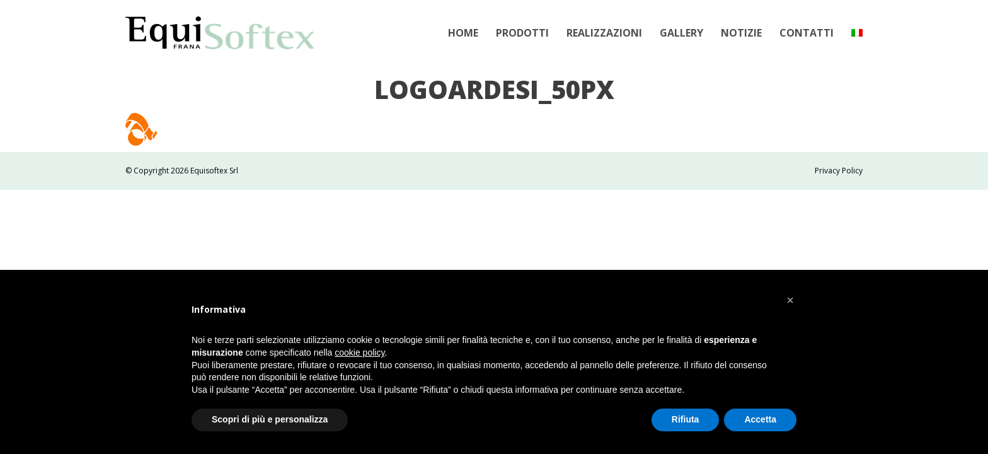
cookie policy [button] (359, 352)
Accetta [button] (760, 419)
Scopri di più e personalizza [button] (270, 419)
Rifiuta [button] (685, 419)
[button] (790, 300)
